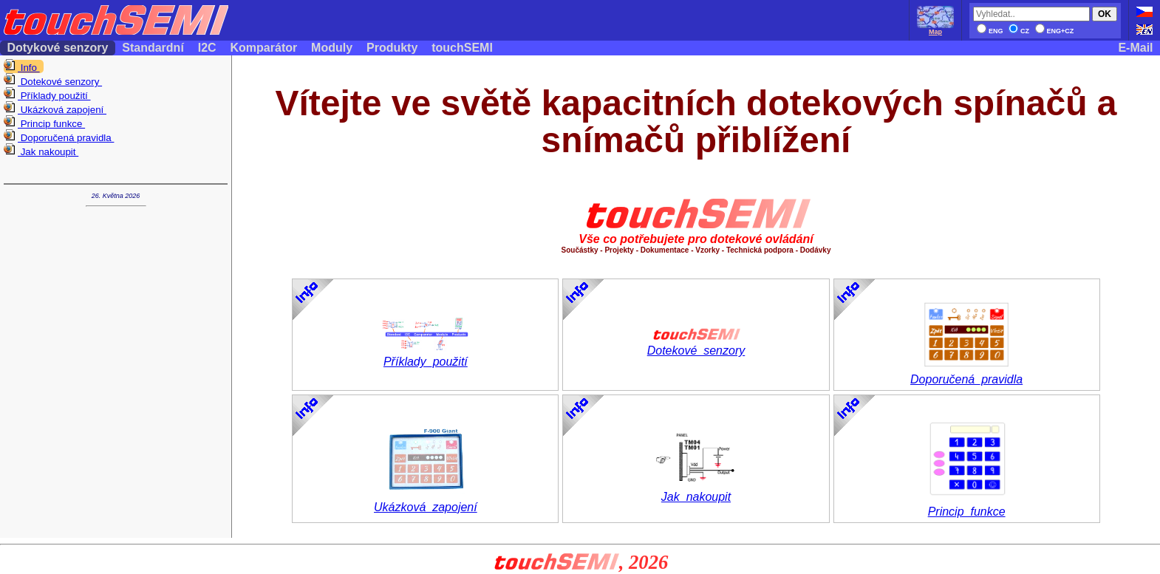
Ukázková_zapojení (425, 502)
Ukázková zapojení (55, 109)
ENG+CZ (1054, 31)
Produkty (392, 47)
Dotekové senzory (53, 81)
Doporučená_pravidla (966, 374)
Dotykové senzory (58, 47)
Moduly (332, 47)
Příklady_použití (425, 356)
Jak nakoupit (41, 151)
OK (1104, 14)
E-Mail (1135, 47)
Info (22, 66)
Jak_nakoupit (696, 491)
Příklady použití (47, 95)
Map (935, 28)
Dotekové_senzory (696, 345)
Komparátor (264, 47)
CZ (1019, 31)
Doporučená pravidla (59, 137)
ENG (990, 31)
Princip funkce (44, 123)
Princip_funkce (966, 506)
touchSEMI (463, 47)
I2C (206, 47)
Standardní (153, 47)
